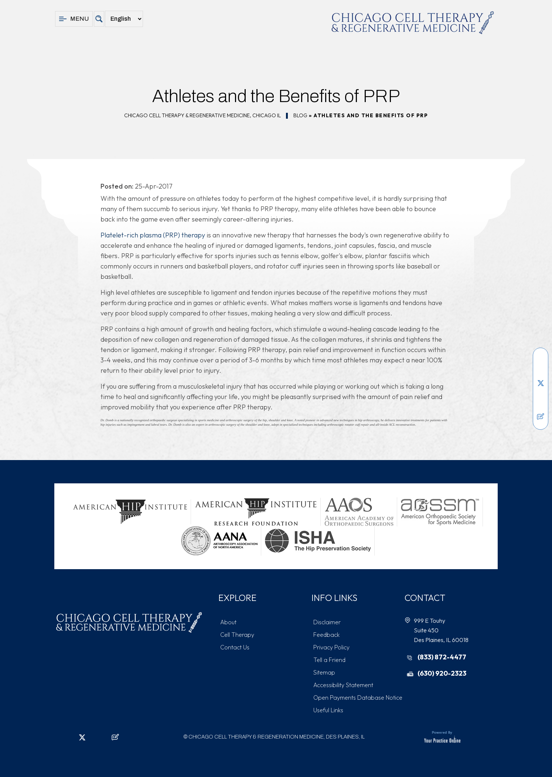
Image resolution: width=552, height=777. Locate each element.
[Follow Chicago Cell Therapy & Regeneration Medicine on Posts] (540, 416)
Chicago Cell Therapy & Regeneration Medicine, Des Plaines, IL (276, 737)
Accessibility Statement (343, 685)
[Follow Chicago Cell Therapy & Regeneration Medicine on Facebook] (540, 360)
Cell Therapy (237, 634)
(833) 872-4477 (442, 657)
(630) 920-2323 (442, 673)
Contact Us (234, 647)
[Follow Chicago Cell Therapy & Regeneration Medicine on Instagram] (540, 394)
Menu (74, 19)
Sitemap (324, 672)
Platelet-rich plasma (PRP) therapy (152, 235)
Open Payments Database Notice (357, 697)
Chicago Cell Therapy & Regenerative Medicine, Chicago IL (202, 115)
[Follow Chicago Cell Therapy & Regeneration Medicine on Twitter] (540, 383)
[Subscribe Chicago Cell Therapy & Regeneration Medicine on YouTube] (540, 405)
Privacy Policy (331, 647)
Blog (300, 115)
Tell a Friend (329, 659)
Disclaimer (327, 622)
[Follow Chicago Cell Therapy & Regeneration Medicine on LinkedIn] (540, 372)
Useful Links (328, 710)
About (228, 622)
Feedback (326, 634)
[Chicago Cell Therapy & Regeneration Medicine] (412, 22)
